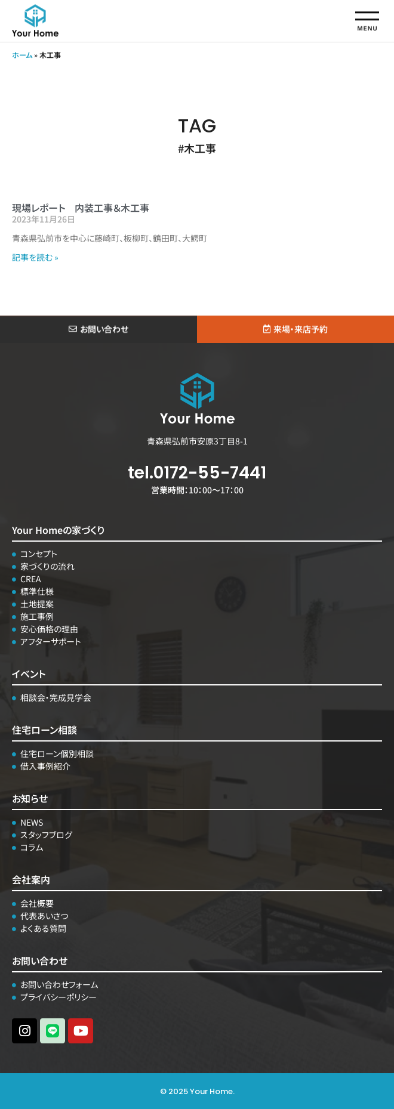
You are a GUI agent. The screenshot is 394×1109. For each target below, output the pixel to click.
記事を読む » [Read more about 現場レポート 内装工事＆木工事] (35, 257)
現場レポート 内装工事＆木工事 (80, 207)
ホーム (22, 55)
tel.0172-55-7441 (197, 472)
